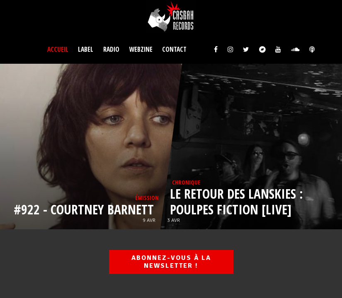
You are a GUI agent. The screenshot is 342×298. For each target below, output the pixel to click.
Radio (111, 49)
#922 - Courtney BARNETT (85, 209)
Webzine (141, 49)
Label (85, 49)
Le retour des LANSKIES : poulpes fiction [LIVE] (236, 201)
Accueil (57, 49)
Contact (174, 49)
